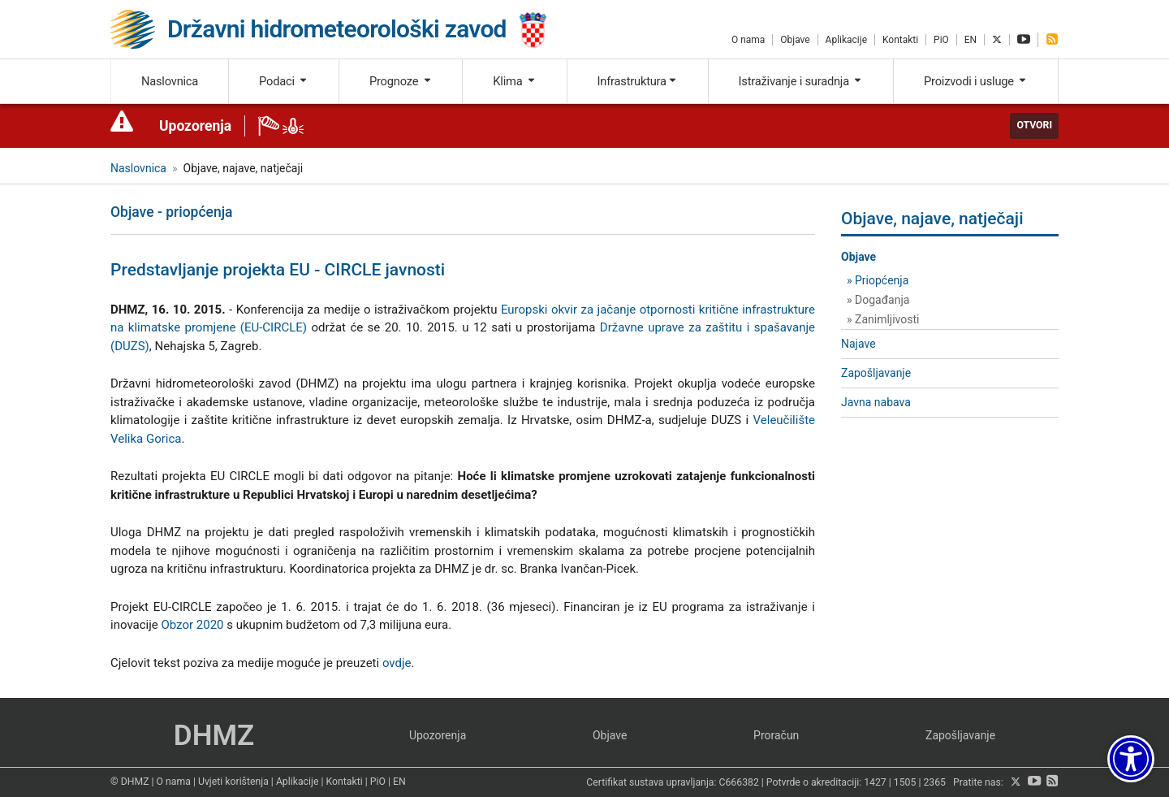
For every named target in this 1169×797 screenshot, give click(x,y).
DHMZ (214, 735)
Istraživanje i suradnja (801, 81)
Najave (858, 343)
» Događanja (878, 299)
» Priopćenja (877, 280)
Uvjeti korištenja (233, 781)
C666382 (739, 782)
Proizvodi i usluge (976, 81)
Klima (514, 81)
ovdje (397, 663)
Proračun (776, 735)
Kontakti (900, 39)
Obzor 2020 (192, 624)
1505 (905, 782)
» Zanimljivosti (883, 319)
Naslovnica (169, 81)
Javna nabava (876, 402)
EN (970, 39)
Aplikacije (846, 39)
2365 (934, 782)
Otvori (1034, 125)
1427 (875, 782)
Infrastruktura (637, 81)
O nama (748, 39)
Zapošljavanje (876, 372)
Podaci (283, 81)
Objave (794, 39)
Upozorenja (195, 126)
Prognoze (401, 81)
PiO (941, 39)
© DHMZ (129, 781)
